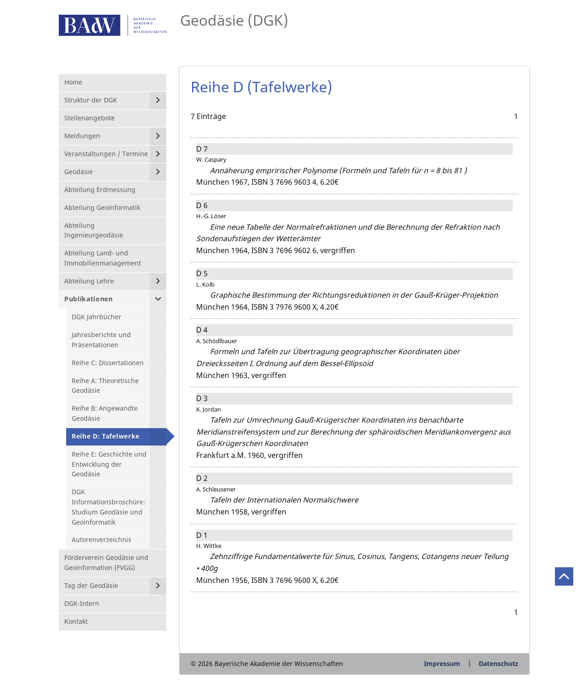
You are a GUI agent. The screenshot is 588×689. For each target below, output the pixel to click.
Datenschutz (498, 663)
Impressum (442, 663)
